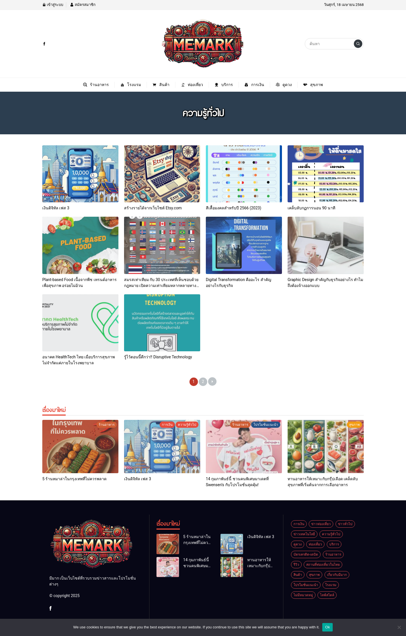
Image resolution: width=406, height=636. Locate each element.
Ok (327, 627)
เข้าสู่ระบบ (52, 5)
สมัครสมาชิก (82, 5)
